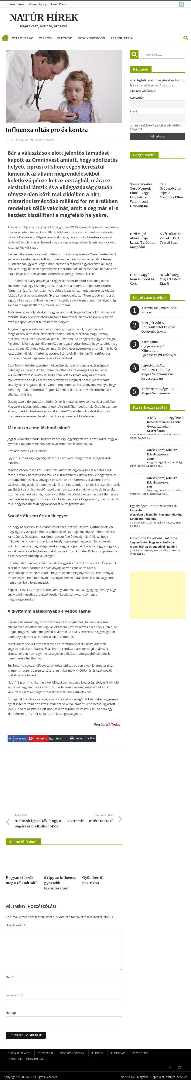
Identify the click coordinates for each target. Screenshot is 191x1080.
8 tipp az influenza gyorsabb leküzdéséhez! (60, 882)
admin (151, 458)
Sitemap (117, 1053)
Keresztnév (137, 97)
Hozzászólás (15, 925)
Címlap (4, 38)
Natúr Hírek (43, 17)
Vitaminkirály (38, 4)
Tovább (76, 738)
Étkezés (45, 38)
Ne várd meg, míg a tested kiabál (170, 279)
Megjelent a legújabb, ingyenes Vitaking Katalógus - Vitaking (156, 516)
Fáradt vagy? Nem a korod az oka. (142, 279)
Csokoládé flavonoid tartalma (153, 538)
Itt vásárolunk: (15, 4)
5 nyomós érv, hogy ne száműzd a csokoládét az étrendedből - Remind (153, 544)
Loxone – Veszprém (26, 1057)
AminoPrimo (59, 4)
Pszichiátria (122, 38)
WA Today (112, 724)
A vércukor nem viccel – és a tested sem (172, 238)
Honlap (11, 1013)
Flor (149, 486)
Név (10, 977)
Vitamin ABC (22, 38)
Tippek (97, 1053)
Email (133, 111)
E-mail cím (14, 995)
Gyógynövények (92, 38)
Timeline (140, 1053)
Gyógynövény (72, 1053)
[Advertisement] (74, 780)
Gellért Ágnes (156, 430)
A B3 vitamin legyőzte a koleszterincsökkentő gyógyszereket (165, 422)
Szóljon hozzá (44, 140)
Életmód (64, 38)
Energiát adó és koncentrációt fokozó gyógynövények (158, 327)
